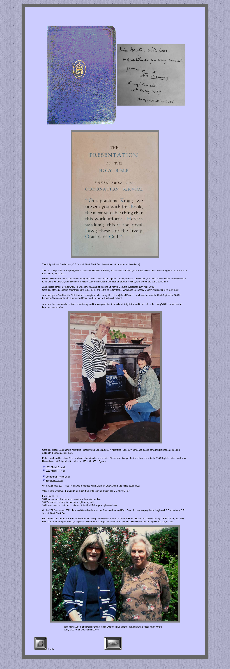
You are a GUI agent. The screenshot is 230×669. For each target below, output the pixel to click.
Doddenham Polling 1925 (58, 477)
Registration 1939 (54, 480)
